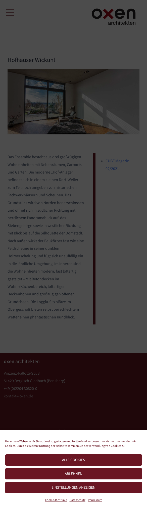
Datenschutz (77, 500)
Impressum (95, 500)
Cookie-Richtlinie (56, 500)
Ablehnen (73, 473)
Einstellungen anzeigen (73, 487)
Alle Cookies (73, 459)
